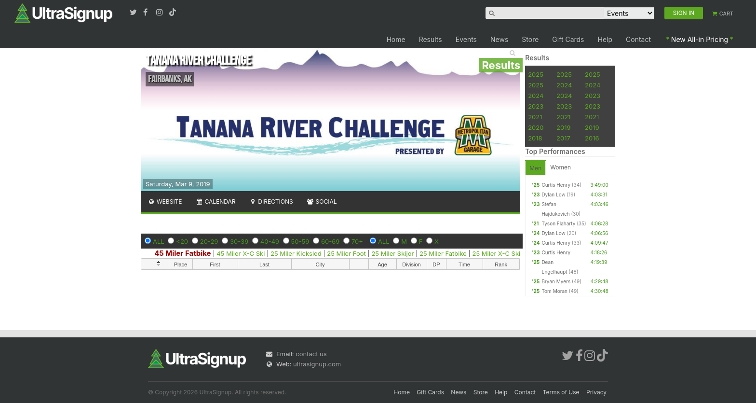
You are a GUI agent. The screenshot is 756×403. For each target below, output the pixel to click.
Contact (638, 39)
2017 (563, 138)
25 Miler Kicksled (296, 253)
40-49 (269, 241)
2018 (535, 138)
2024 (564, 85)
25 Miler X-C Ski (496, 253)
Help (605, 39)
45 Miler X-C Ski (240, 253)
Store (530, 39)
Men (535, 168)
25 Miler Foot (346, 253)
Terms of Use (561, 392)
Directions (271, 201)
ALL (158, 241)
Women (560, 167)
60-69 (330, 241)
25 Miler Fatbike (443, 253)
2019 (563, 127)
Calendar (216, 201)
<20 (182, 241)
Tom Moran (554, 291)
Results (430, 39)
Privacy (596, 392)
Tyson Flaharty (558, 223)
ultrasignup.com (317, 364)
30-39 (239, 241)
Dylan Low (553, 194)
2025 (535, 74)
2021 (535, 117)
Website (165, 201)
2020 (535, 127)
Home (395, 39)
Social (322, 201)
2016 (592, 138)
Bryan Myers (555, 281)
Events (466, 39)
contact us (311, 354)
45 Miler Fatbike (182, 253)
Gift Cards (568, 39)
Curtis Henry (555, 185)
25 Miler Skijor (392, 253)
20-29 (209, 241)
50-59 (300, 241)
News (499, 39)
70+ (357, 241)
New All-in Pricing (699, 39)
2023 (592, 95)
